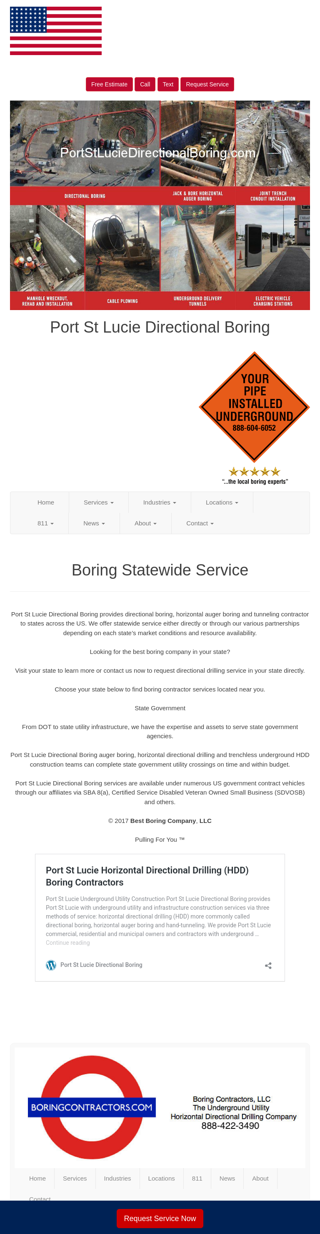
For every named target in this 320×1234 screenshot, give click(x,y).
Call (145, 84)
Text (168, 84)
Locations (222, 502)
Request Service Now (160, 1218)
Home (46, 502)
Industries (159, 502)
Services (99, 502)
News (94, 523)
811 (46, 523)
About (146, 523)
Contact (200, 523)
